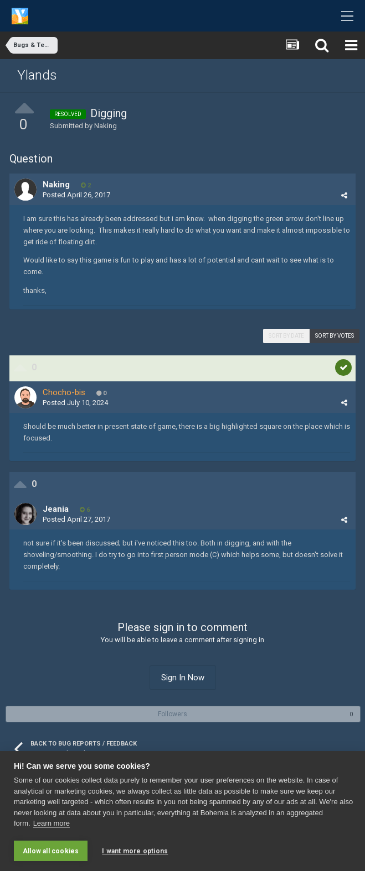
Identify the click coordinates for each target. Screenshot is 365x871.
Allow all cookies (51, 851)
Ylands (37, 75)
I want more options (135, 851)
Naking (105, 126)
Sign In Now (182, 678)
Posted (76, 195)
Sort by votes (334, 336)
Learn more (51, 824)
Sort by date (286, 336)
